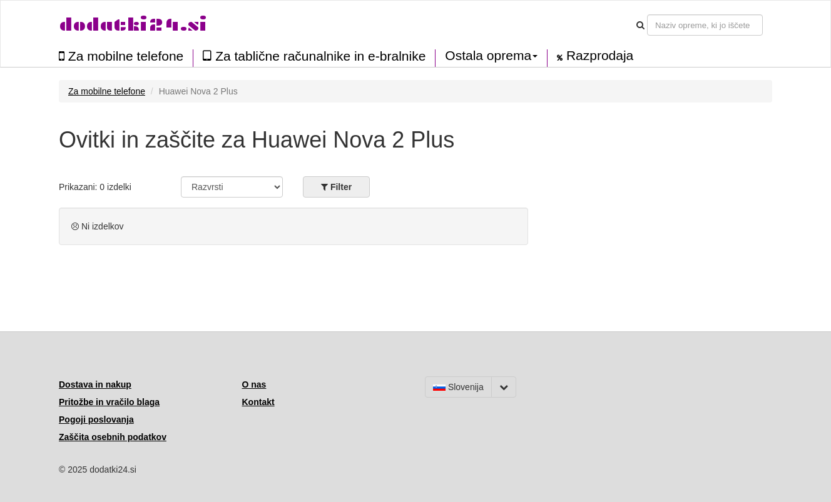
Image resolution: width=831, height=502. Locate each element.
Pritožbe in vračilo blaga (109, 402)
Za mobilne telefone (121, 56)
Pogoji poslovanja (96, 419)
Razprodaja (595, 55)
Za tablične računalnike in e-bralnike (314, 56)
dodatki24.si (133, 25)
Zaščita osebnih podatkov (112, 437)
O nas (254, 384)
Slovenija (458, 387)
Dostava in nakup (95, 384)
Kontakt (258, 402)
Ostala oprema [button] (491, 55)
